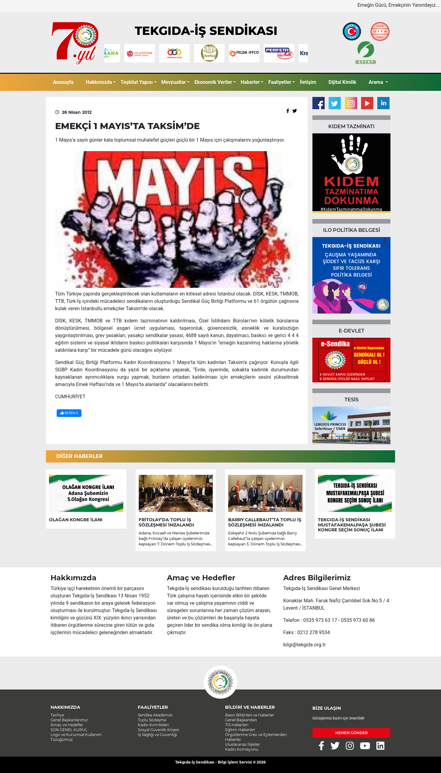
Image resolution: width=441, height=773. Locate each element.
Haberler (250, 82)
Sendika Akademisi (155, 715)
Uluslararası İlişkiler (242, 744)
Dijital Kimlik (342, 82)
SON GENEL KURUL (69, 729)
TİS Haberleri (236, 725)
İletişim (308, 82)
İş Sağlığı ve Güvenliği (157, 734)
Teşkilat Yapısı (137, 82)
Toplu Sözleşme (152, 720)
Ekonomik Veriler (213, 82)
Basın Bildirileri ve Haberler (249, 715)
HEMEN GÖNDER (351, 732)
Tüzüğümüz (62, 739)
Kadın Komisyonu (241, 749)
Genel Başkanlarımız (69, 720)
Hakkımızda (99, 82)
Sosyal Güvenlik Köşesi (158, 729)
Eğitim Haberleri (240, 729)
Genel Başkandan (241, 720)
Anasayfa (63, 82)
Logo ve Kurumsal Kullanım (76, 734)
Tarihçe (57, 715)
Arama (376, 82)
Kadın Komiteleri (153, 725)
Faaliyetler (279, 82)
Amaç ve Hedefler (67, 725)
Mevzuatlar (173, 82)
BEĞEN (69, 413)
